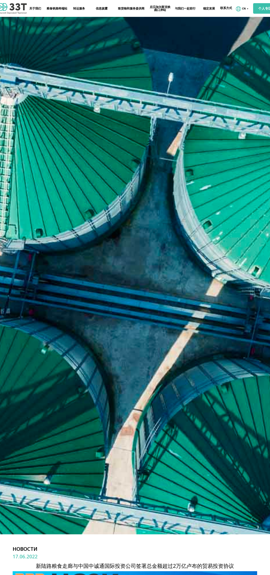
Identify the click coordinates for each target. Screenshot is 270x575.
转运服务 (79, 8)
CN (244, 8)
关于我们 (35, 8)
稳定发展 (209, 8)
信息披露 (102, 8)
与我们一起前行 (185, 8)
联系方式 (226, 8)
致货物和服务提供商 (131, 8)
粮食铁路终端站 (57, 8)
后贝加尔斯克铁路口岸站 (160, 8)
